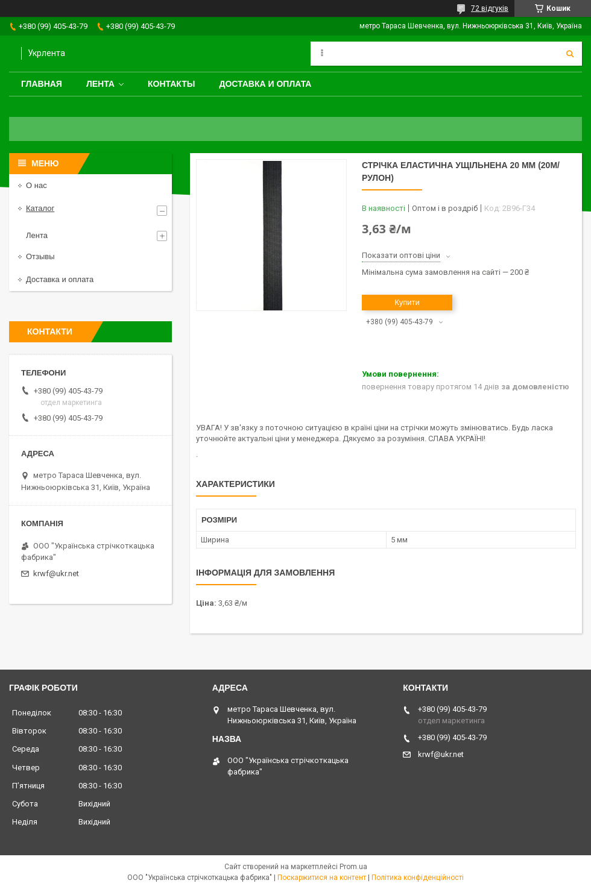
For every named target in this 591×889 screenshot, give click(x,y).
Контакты (171, 84)
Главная (41, 84)
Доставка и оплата (265, 84)
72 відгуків (489, 8)
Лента (100, 84)
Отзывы (40, 256)
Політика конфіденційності (417, 877)
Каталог (40, 208)
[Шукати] (570, 54)
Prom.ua (353, 866)
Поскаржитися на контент (321, 877)
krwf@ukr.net (56, 573)
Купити (407, 302)
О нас (36, 185)
